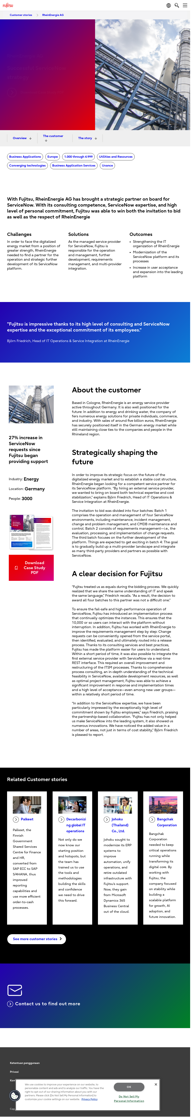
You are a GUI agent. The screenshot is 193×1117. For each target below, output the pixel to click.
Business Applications (25, 156)
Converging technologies (27, 165)
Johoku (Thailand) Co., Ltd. (116, 825)
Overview (20, 138)
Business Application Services (73, 165)
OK (129, 1087)
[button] (15, 1096)
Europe (52, 156)
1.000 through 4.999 (78, 156)
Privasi (14, 1072)
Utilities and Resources (116, 156)
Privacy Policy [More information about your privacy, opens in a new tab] (89, 1099)
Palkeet (23, 820)
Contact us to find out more (43, 1004)
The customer (53, 136)
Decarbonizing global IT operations (72, 825)
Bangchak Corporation (163, 822)
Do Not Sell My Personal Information (129, 1099)
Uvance (107, 165)
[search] (177, 5)
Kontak (14, 1080)
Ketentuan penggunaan (25, 1063)
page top (184, 1041)
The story (85, 138)
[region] (87, 1095)
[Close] (156, 1084)
